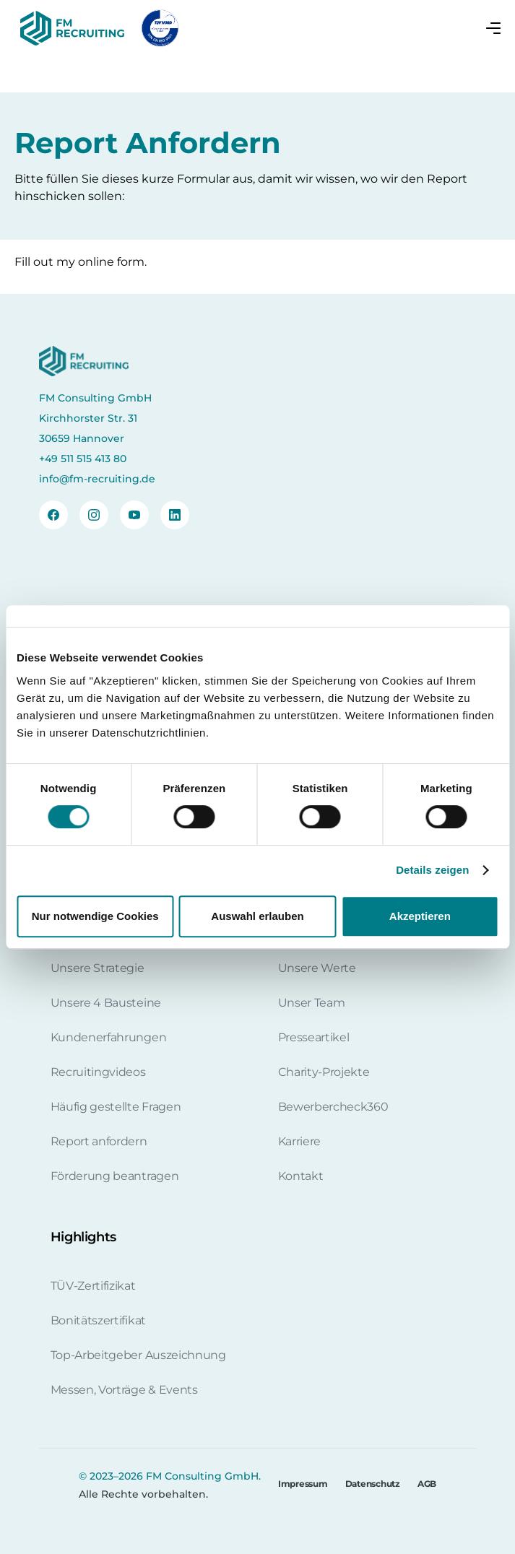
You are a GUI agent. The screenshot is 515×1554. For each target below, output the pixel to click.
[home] (69, 28)
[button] (493, 28)
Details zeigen (432, 870)
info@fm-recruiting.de (97, 478)
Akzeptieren (420, 916)
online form (111, 262)
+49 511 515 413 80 (82, 458)
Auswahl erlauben (257, 916)
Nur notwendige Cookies (95, 916)
